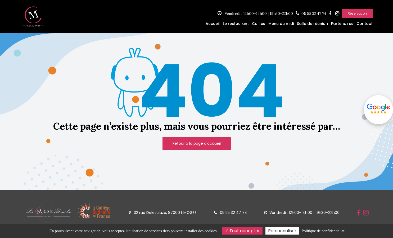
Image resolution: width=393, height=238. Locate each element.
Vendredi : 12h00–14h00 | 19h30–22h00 (255, 13)
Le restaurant (236, 23)
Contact (364, 23)
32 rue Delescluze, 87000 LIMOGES (163, 212)
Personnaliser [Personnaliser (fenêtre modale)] (282, 231)
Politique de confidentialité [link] (323, 231)
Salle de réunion (312, 23)
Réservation (357, 13)
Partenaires (342, 23)
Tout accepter (242, 231)
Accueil (213, 23)
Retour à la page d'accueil (197, 143)
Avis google (378, 108)
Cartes (258, 23)
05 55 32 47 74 (230, 212)
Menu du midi (281, 23)
